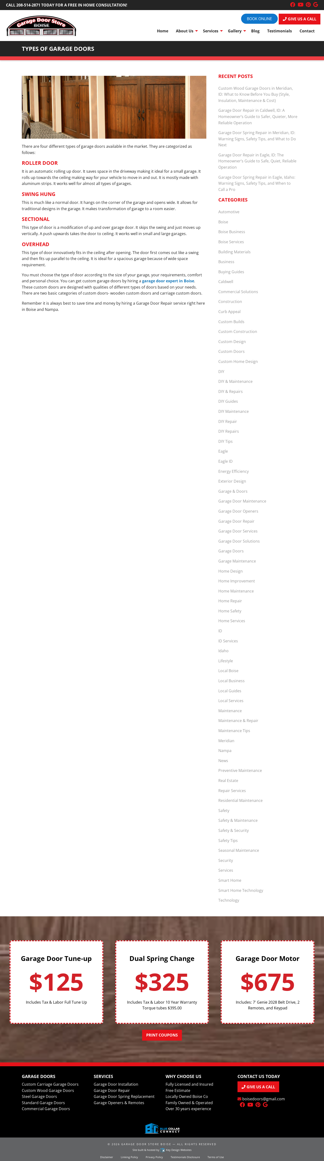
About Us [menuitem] (184, 31)
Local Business (231, 680)
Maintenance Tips (234, 730)
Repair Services (232, 790)
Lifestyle (225, 660)
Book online (259, 18)
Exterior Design (232, 481)
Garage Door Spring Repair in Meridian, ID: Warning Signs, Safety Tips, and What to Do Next (257, 139)
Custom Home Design (238, 361)
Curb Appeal (229, 311)
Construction (230, 301)
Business (226, 261)
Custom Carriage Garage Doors (50, 1084)
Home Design (230, 571)
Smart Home (229, 880)
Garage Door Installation (116, 1084)
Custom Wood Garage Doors (48, 1090)
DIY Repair (227, 421)
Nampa (224, 750)
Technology (228, 900)
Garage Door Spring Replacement (124, 1096)
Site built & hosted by (162, 1150)
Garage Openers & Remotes (119, 1102)
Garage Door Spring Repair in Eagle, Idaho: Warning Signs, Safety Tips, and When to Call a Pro (256, 183)
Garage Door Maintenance (242, 501)
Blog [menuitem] (255, 31)
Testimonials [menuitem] (279, 31)
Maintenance (230, 710)
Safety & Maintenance (238, 820)
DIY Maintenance (233, 411)
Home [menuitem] (162, 31)
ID (220, 631)
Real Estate (228, 780)
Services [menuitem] (210, 31)
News (223, 760)
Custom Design (232, 341)
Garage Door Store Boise (146, 1144)
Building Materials (234, 252)
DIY (221, 371)
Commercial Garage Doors (46, 1108)
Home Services (231, 620)
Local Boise (228, 670)
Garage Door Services (238, 531)
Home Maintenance (236, 591)
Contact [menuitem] (307, 31)
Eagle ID (225, 461)
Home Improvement (236, 581)
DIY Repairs (228, 431)
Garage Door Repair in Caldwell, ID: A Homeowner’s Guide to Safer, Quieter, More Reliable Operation (257, 116)
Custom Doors (231, 351)
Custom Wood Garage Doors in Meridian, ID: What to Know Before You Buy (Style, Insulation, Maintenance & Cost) (255, 94)
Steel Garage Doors (39, 1096)
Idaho (223, 650)
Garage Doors (231, 551)
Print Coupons (162, 1035)
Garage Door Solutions (239, 541)
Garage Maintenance (237, 561)
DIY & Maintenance (235, 381)
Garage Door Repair (236, 521)
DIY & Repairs (230, 391)
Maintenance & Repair (238, 720)
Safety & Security (233, 830)
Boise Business (231, 231)
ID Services (228, 641)
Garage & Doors (233, 491)
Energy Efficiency (233, 471)
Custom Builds (231, 321)
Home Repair (230, 601)
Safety (223, 810)
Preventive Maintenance (240, 770)
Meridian (226, 740)
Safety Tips (228, 840)
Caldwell (225, 281)
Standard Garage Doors (43, 1102)
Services (225, 870)
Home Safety (229, 611)
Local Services (230, 700)
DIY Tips (225, 441)
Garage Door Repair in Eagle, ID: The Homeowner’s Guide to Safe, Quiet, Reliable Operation (257, 161)
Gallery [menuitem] (235, 31)
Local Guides (229, 690)
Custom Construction (237, 331)
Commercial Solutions (238, 291)
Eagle (223, 451)
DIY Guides (228, 401)
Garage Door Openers (238, 511)
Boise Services (231, 241)
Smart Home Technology (240, 890)
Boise (223, 222)
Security (225, 860)
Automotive (228, 211)
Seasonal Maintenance (238, 850)
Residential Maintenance (240, 800)
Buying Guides (231, 271)
